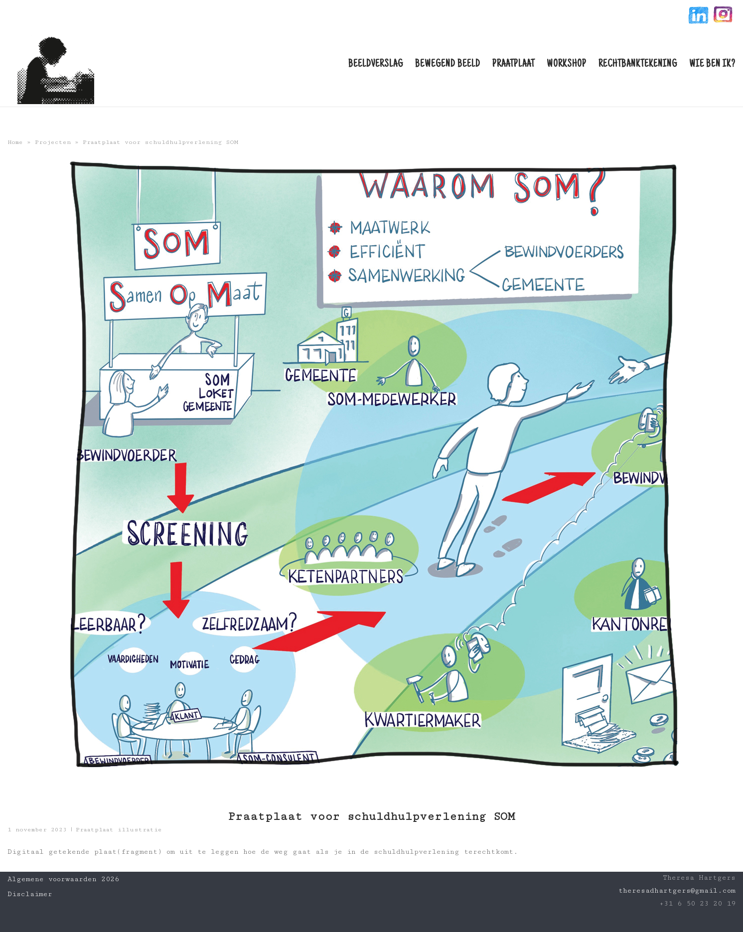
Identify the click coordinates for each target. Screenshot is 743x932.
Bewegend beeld (447, 64)
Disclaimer (29, 894)
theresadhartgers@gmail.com (677, 891)
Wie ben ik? (712, 64)
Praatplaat (513, 64)
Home (15, 142)
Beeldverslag (375, 64)
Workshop (567, 64)
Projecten (53, 142)
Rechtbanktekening (637, 64)
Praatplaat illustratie (119, 829)
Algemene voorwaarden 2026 (63, 879)
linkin (697, 16)
